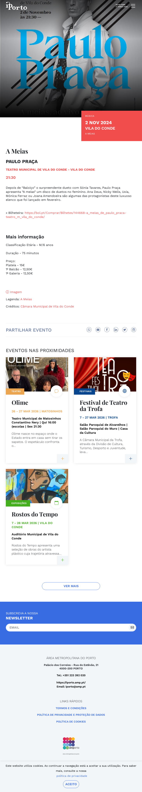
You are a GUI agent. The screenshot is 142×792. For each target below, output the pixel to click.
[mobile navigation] (132, 6)
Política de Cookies (71, 721)
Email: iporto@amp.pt (71, 686)
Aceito (71, 784)
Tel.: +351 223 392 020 (71, 675)
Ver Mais (71, 586)
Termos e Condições (71, 708)
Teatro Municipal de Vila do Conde (36, 169)
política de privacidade (71, 775)
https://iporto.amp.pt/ (71, 682)
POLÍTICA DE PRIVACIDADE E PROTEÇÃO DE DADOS (71, 714)
